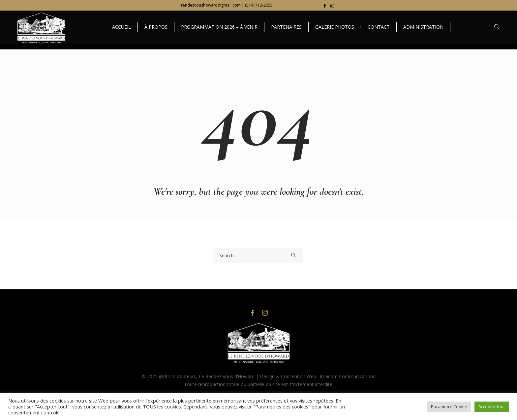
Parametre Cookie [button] (449, 406)
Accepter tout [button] (491, 406)
